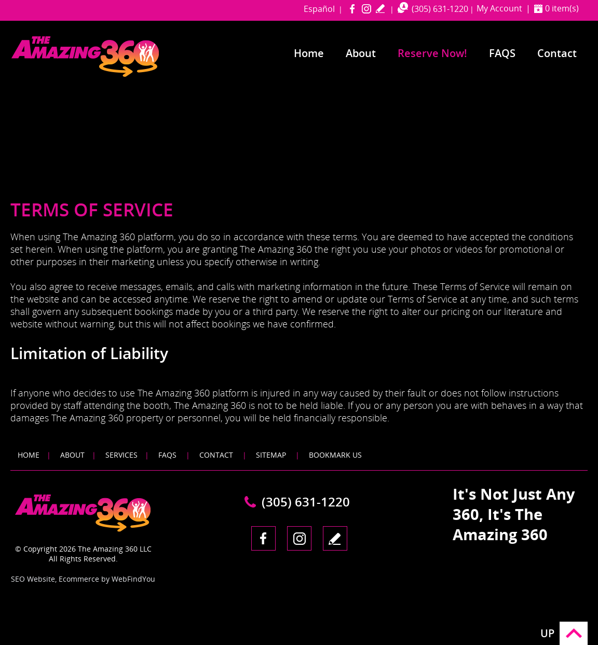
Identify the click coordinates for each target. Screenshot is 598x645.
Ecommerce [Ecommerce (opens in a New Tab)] (79, 579)
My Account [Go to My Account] (499, 8)
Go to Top (574, 633)
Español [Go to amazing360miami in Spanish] (319, 9)
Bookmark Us (335, 455)
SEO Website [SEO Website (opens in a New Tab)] (33, 579)
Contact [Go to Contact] (557, 53)
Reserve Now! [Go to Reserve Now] (432, 53)
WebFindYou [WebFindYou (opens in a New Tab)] (133, 579)
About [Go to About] (361, 53)
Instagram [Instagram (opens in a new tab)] (366, 8)
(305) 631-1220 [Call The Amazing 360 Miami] (440, 9)
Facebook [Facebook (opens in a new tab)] (352, 8)
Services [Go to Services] (121, 455)
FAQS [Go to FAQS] (167, 455)
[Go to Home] (104, 74)
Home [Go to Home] (309, 53)
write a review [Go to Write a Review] (380, 8)
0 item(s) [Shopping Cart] (562, 8)
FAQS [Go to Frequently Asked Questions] (502, 53)
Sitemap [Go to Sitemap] (271, 455)
